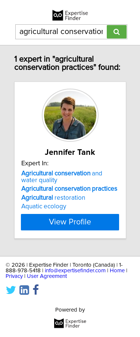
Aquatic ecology (43, 206)
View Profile (70, 222)
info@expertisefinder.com (75, 270)
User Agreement (47, 276)
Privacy (14, 276)
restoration (53, 197)
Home (117, 270)
